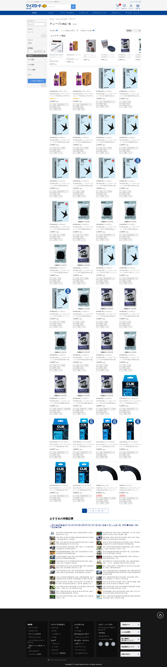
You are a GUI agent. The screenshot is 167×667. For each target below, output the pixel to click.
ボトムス (55, 650)
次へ (103, 511)
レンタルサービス (81, 653)
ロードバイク (33, 628)
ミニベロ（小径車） (35, 654)
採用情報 (102, 633)
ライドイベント (80, 647)
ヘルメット (56, 643)
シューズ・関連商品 (59, 653)
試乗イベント (79, 643)
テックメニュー (80, 650)
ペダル (54, 637)
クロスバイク (33, 631)
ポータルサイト (104, 636)
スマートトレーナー (82, 637)
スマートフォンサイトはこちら (58, 660)
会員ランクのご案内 (105, 624)
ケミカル (78, 631)
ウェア (50, 13)
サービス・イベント (132, 13)
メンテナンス (83, 13)
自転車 (34, 13)
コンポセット (56, 634)
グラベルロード (34, 651)
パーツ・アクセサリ (67, 13)
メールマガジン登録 (105, 639)
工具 (76, 628)
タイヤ (54, 631)
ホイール (55, 628)
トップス (55, 647)
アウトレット (116, 13)
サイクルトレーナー (100, 13)
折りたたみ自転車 (35, 634)
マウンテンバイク (35, 637)
